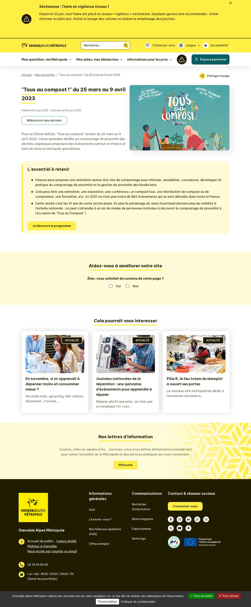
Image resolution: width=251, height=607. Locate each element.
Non (136, 286)
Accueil (27, 75)
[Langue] (189, 45)
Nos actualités (45, 75)
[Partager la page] (214, 76)
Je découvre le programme (52, 226)
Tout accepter (201, 596)
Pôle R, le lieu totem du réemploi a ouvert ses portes (195, 381)
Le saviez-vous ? (100, 519)
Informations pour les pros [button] (147, 59)
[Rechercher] (126, 45)
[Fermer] (230, 3)
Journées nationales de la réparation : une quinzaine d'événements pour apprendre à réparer (124, 386)
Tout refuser (229, 596)
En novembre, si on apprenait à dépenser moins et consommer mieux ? (52, 383)
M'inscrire (126, 465)
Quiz (92, 509)
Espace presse (141, 529)
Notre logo (139, 538)
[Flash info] (182, 59)
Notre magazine (142, 519)
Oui (118, 286)
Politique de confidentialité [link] (138, 601)
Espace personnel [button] (210, 59)
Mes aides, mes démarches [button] (97, 59)
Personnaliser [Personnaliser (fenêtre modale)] (107, 601)
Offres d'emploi (99, 544)
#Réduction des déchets (44, 120)
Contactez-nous (185, 506)
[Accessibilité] (216, 45)
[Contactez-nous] (160, 45)
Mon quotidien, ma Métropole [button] (44, 59)
